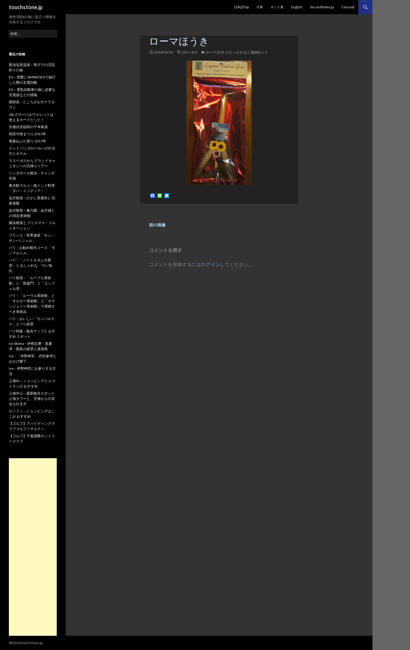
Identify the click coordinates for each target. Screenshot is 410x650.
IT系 (260, 7)
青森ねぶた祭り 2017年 (27, 141)
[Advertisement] (33, 547)
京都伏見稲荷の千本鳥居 (28, 127)
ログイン (210, 264)
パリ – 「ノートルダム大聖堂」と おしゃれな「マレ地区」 (30, 265)
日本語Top (241, 7)
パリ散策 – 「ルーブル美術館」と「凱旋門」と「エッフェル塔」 (32, 283)
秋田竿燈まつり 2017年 (27, 134)
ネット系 (276, 7)
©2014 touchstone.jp (26, 643)
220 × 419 (189, 52)
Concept (347, 7)
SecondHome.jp (322, 7)
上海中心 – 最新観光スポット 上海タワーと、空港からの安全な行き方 (32, 398)
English (296, 7)
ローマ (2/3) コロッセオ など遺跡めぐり (236, 52)
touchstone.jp (26, 7)
